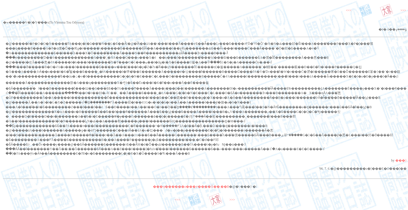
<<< (348, 10)
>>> (403, 10)
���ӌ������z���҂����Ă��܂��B (191, 186)
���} (401, 160)
